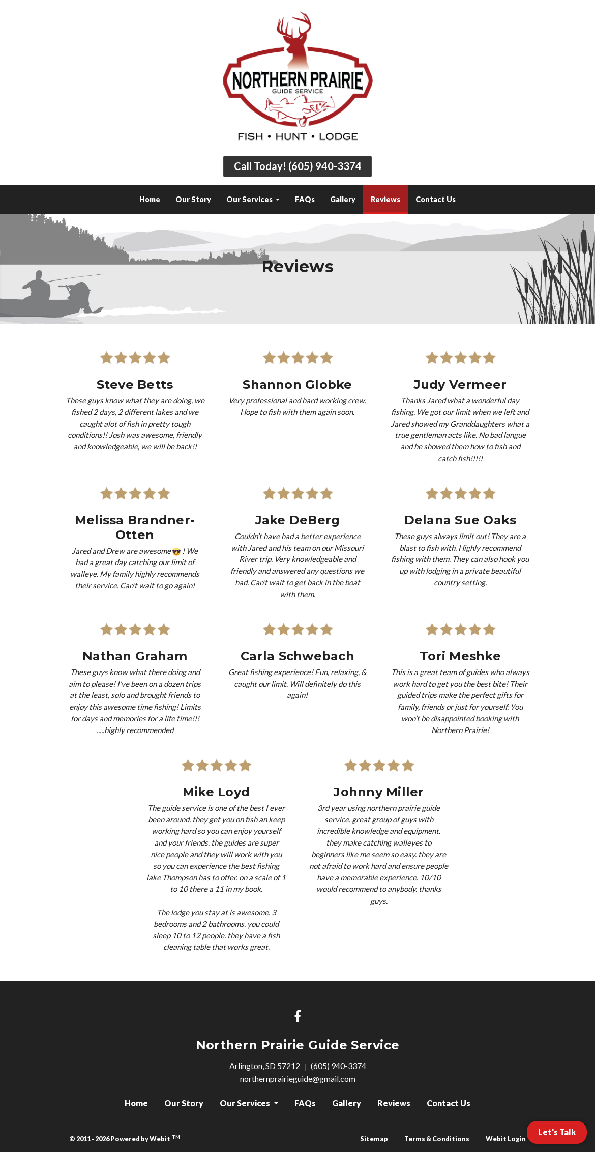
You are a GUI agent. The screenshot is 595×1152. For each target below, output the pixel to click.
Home (149, 199)
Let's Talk (557, 1132)
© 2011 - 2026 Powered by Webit (124, 1138)
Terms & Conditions (436, 1139)
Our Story (193, 199)
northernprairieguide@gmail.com (297, 1078)
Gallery (342, 199)
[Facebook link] (297, 1017)
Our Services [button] (250, 199)
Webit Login (506, 1139)
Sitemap (374, 1139)
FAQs (305, 199)
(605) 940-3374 (338, 1066)
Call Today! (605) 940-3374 (298, 166)
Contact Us (435, 199)
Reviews (389, 196)
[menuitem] (150, 199)
